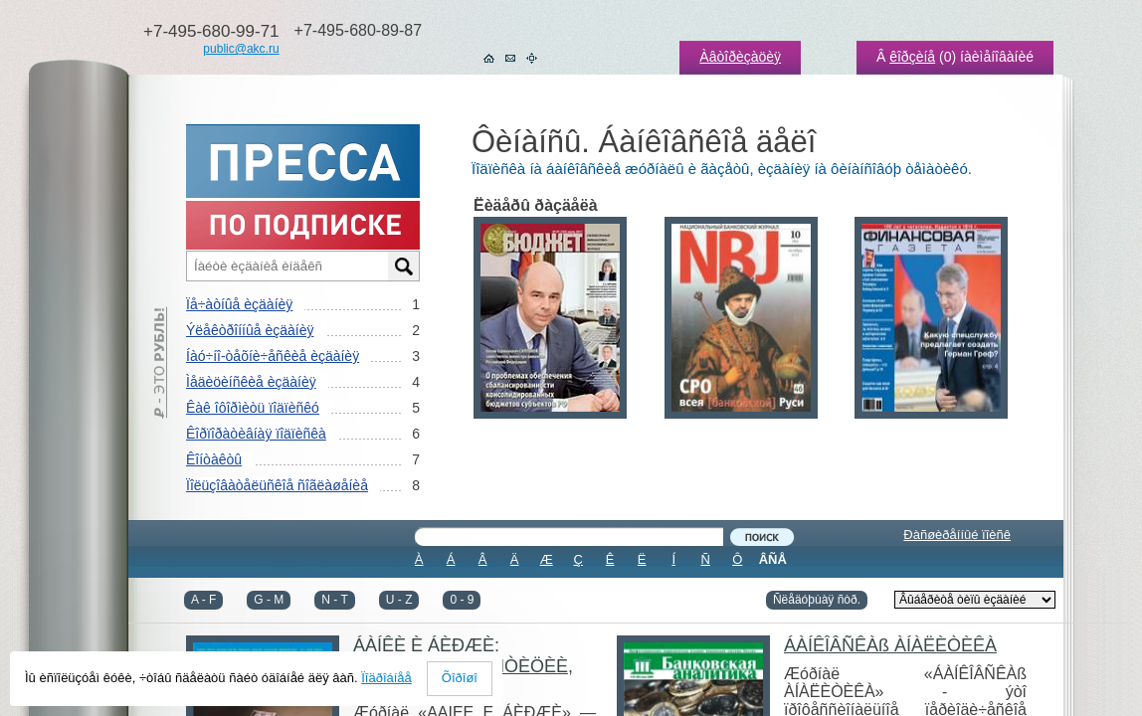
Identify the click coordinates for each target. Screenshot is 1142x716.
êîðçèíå (912, 57)
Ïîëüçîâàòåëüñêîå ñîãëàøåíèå (277, 485)
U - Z (399, 600)
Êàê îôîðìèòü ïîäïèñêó (252, 408)
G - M (269, 600)
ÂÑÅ (773, 559)
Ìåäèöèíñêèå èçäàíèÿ (251, 382)
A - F (203, 600)
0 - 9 (462, 600)
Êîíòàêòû (214, 459)
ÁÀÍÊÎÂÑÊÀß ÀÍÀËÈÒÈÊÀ (890, 645)
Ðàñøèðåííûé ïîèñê (957, 534)
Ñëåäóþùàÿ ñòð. (816, 600)
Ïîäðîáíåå (386, 677)
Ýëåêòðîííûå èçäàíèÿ (249, 330)
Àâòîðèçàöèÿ (740, 57)
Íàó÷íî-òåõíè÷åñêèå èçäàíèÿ (272, 356)
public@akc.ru (241, 49)
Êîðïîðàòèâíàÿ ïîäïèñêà (256, 434)
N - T (334, 600)
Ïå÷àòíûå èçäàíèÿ (239, 304)
